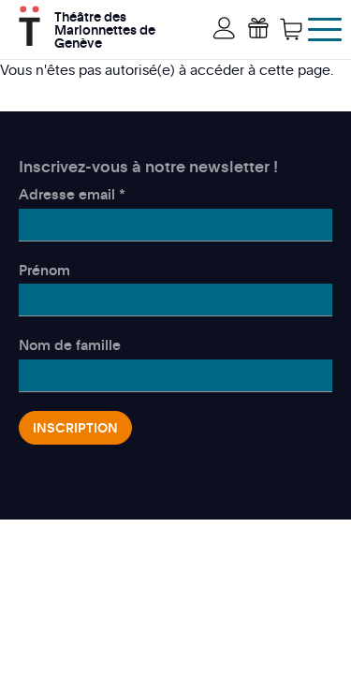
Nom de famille (70, 344)
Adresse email (72, 193)
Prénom (44, 269)
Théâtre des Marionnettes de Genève (104, 27)
